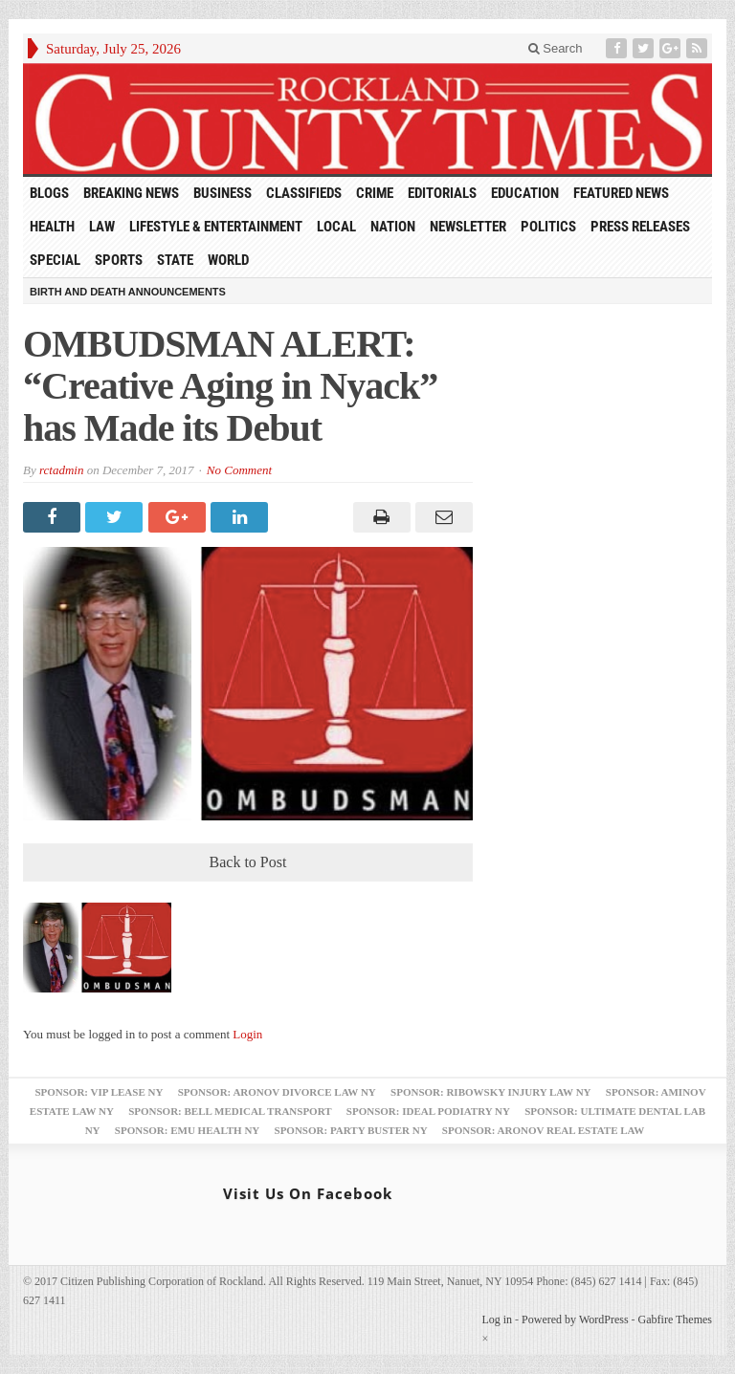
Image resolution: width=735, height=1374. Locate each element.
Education (525, 193)
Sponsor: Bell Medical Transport (229, 1111)
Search (555, 48)
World (228, 260)
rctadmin (61, 470)
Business (222, 193)
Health (52, 226)
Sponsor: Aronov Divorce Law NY (277, 1092)
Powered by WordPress (575, 1319)
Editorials (442, 193)
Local (336, 226)
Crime (374, 193)
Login (247, 1034)
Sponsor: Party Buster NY (351, 1130)
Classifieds (304, 193)
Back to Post (248, 862)
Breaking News (131, 193)
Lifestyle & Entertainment (215, 226)
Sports (119, 260)
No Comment (239, 470)
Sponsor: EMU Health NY (187, 1130)
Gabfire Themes (675, 1319)
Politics (548, 226)
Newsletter (468, 226)
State (175, 260)
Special (55, 260)
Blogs (49, 193)
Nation (392, 226)
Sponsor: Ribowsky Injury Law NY (490, 1092)
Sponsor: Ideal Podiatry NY (428, 1111)
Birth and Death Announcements (128, 291)
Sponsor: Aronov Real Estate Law (543, 1130)
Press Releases (640, 226)
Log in (496, 1319)
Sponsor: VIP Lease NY (98, 1092)
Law (102, 226)
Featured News (621, 193)
